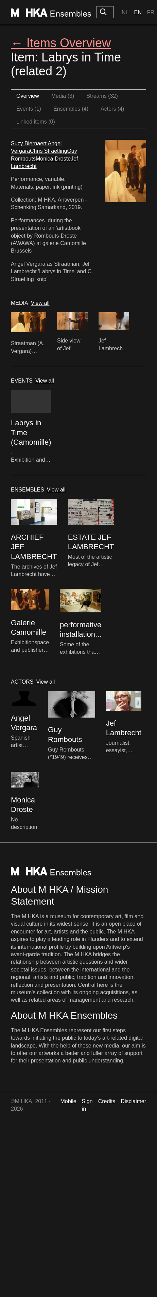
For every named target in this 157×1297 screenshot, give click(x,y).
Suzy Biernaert (29, 143)
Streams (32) (102, 96)
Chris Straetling (48, 151)
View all (40, 303)
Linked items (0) (35, 122)
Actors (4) (112, 109)
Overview (27, 96)
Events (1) (28, 109)
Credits (107, 1101)
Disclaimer (133, 1101)
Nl (125, 12)
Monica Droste (53, 159)
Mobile (68, 1101)
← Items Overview (61, 43)
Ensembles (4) (70, 109)
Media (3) (62, 96)
